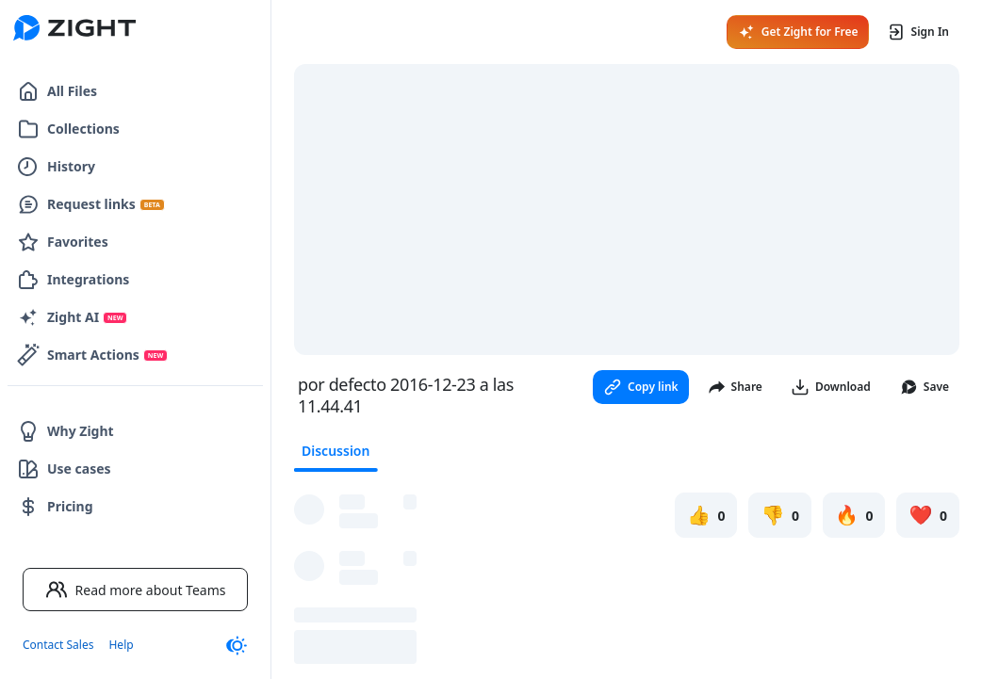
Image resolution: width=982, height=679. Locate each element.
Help (120, 645)
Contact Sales (58, 645)
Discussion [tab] (335, 451)
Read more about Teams (135, 589)
